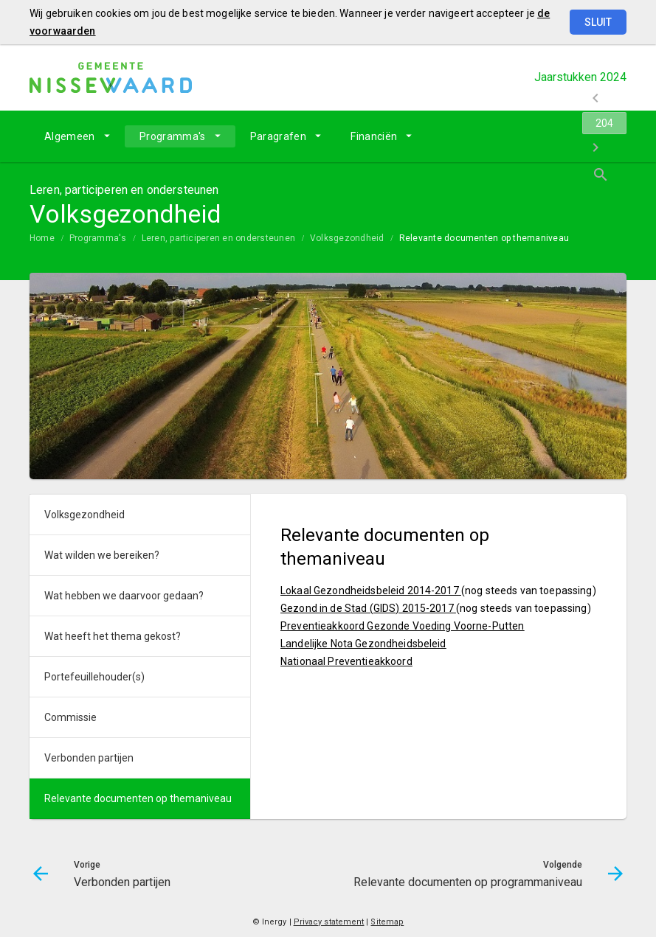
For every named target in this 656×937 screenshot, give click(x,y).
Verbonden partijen (89, 758)
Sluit (598, 22)
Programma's (172, 136)
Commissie (70, 717)
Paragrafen (278, 136)
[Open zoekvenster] (609, 136)
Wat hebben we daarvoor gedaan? (124, 596)
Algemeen (69, 136)
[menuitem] (77, 136)
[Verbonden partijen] (499, 136)
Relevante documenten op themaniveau (484, 238)
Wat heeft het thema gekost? (112, 636)
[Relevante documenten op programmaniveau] (576, 136)
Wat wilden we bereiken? (101, 555)
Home (42, 238)
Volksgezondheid (347, 238)
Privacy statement (329, 922)
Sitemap (387, 922)
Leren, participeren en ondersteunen (218, 238)
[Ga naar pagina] (538, 136)
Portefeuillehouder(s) (94, 677)
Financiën (374, 136)
